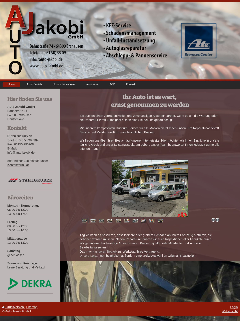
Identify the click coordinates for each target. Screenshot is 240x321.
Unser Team (159, 144)
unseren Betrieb (106, 251)
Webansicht (230, 311)
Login (234, 307)
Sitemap (32, 307)
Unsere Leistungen (92, 255)
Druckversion (13, 307)
